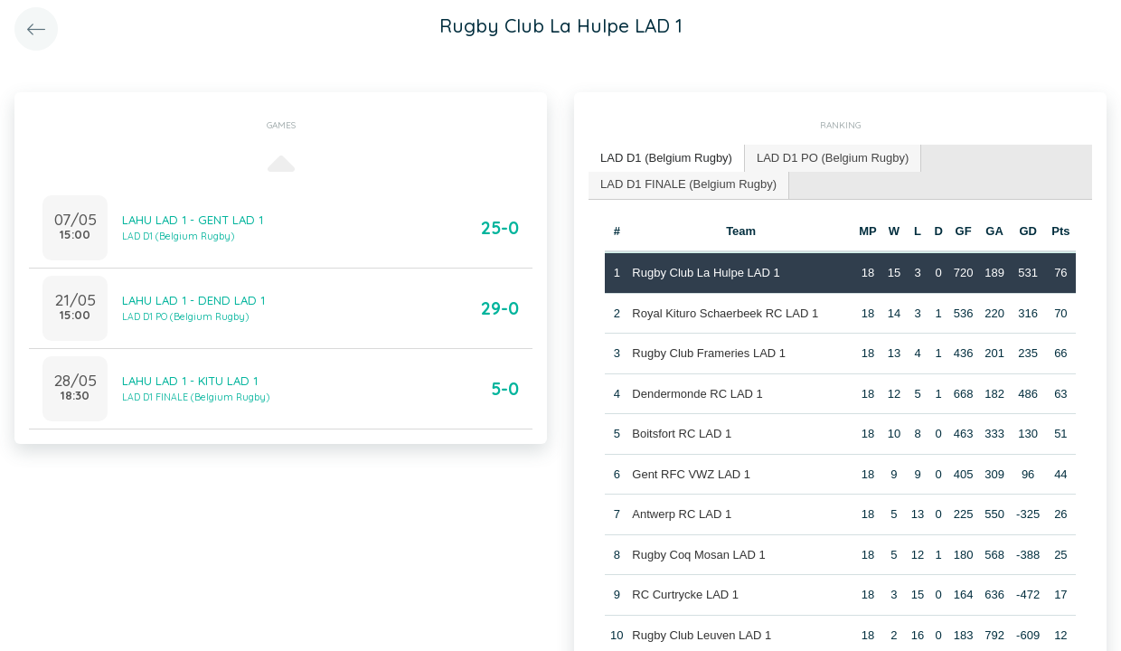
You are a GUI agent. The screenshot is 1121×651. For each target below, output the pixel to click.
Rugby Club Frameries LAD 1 (709, 353)
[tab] (667, 159)
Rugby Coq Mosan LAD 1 (698, 554)
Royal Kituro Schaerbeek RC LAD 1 (725, 313)
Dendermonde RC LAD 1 (697, 394)
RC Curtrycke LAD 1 (685, 594)
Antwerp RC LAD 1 (681, 514)
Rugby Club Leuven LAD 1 (701, 635)
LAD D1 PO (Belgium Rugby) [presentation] (833, 158)
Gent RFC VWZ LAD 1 (691, 474)
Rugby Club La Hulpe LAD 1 (705, 272)
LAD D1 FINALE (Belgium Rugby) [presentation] (688, 184)
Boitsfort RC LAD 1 (681, 433)
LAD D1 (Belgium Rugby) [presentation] (666, 158)
